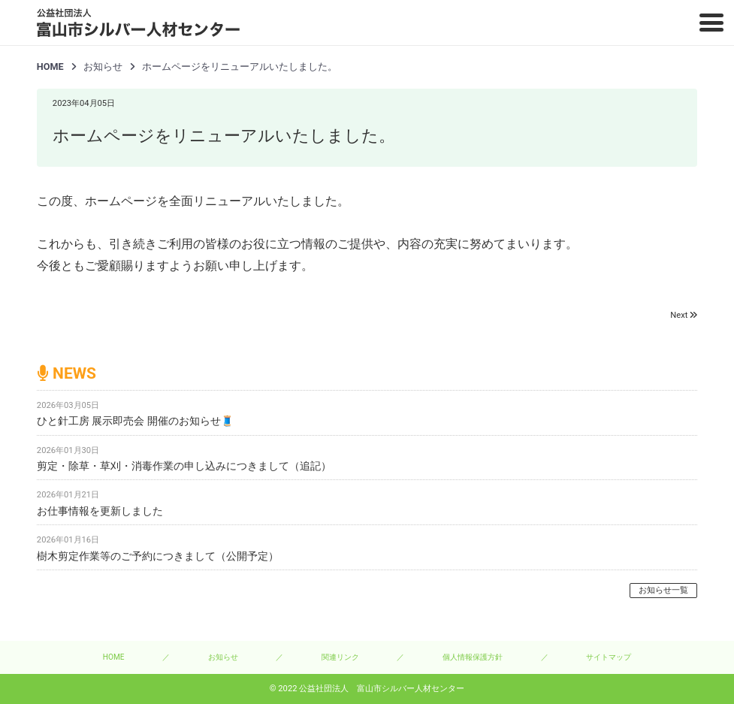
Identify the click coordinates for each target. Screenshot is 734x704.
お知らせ (223, 657)
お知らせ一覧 (663, 590)
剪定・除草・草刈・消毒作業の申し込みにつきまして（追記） (184, 466)
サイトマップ (608, 657)
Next (678, 315)
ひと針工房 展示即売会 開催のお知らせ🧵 (135, 421)
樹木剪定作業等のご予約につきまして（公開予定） (158, 556)
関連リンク (340, 657)
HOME (50, 66)
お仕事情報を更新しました (100, 511)
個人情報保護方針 (473, 657)
